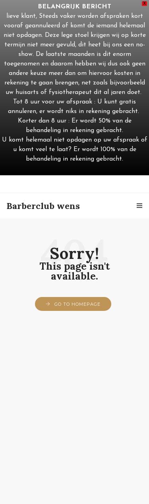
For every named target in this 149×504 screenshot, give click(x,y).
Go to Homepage (77, 304)
